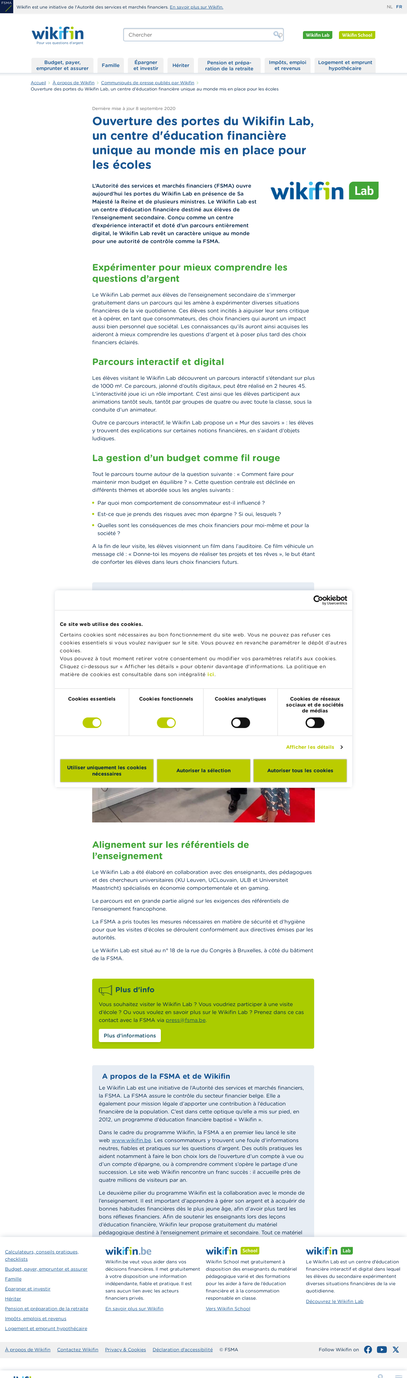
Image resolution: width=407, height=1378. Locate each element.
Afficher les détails (310, 747)
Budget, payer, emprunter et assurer (62, 65)
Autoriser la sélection (203, 770)
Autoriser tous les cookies (300, 770)
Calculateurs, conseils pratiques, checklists (42, 1255)
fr (399, 7)
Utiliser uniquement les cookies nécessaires (107, 770)
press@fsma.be (185, 1020)
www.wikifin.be (131, 1140)
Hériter (180, 65)
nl (390, 7)
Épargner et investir (145, 65)
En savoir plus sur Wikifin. (196, 7)
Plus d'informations (130, 1035)
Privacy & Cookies (125, 1350)
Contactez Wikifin (77, 1350)
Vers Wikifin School (228, 1309)
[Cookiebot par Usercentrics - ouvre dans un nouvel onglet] (318, 600)
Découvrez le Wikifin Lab (334, 1301)
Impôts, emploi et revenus (287, 65)
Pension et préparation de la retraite (229, 65)
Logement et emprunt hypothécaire (345, 65)
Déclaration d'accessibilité (183, 1350)
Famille (111, 65)
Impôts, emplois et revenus (35, 1319)
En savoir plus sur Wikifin (134, 1309)
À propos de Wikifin (28, 1350)
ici (210, 674)
